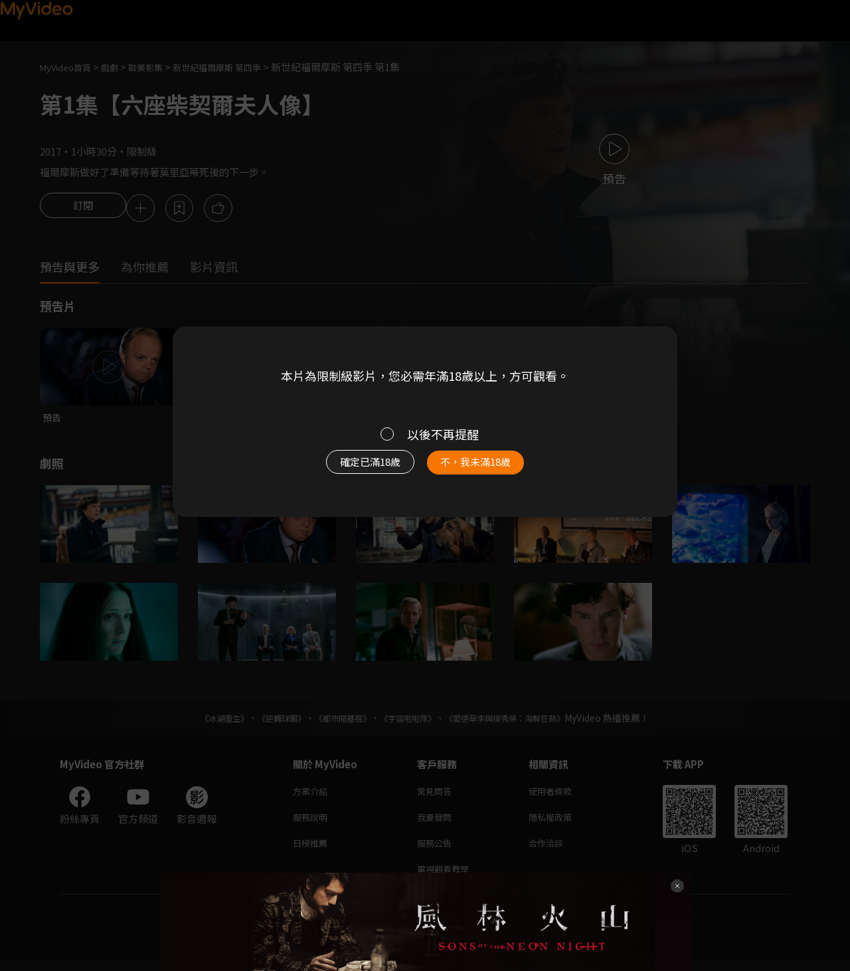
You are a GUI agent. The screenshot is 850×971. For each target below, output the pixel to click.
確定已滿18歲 (355, 468)
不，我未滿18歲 (490, 468)
